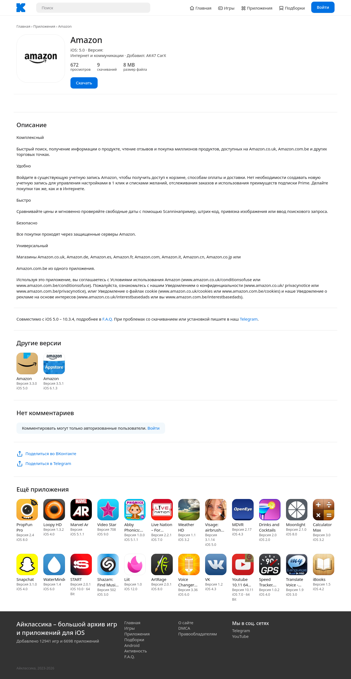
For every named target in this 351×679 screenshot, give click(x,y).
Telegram (248, 319)
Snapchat (25, 579)
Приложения (44, 26)
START (76, 579)
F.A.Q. (107, 319)
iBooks (319, 579)
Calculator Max (322, 527)
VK (207, 579)
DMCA (184, 628)
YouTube (240, 636)
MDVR (238, 524)
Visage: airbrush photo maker (213, 527)
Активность (135, 651)
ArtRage (158, 579)
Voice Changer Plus (186, 582)
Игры (129, 628)
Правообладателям (197, 634)
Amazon (24, 378)
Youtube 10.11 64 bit (240, 582)
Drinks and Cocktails (269, 527)
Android (132, 645)
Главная (23, 26)
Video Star (106, 524)
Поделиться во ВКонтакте (51, 453)
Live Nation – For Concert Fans (161, 527)
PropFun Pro (24, 527)
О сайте (185, 622)
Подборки (134, 639)
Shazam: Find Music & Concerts (107, 582)
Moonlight (295, 524)
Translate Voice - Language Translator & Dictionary (295, 582)
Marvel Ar (79, 524)
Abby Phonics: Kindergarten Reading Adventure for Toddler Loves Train (135, 527)
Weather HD (186, 527)
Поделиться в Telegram (48, 463)
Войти (323, 7)
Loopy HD (52, 524)
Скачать (84, 82)
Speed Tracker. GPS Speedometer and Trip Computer (270, 582)
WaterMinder (54, 579)
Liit (127, 579)
